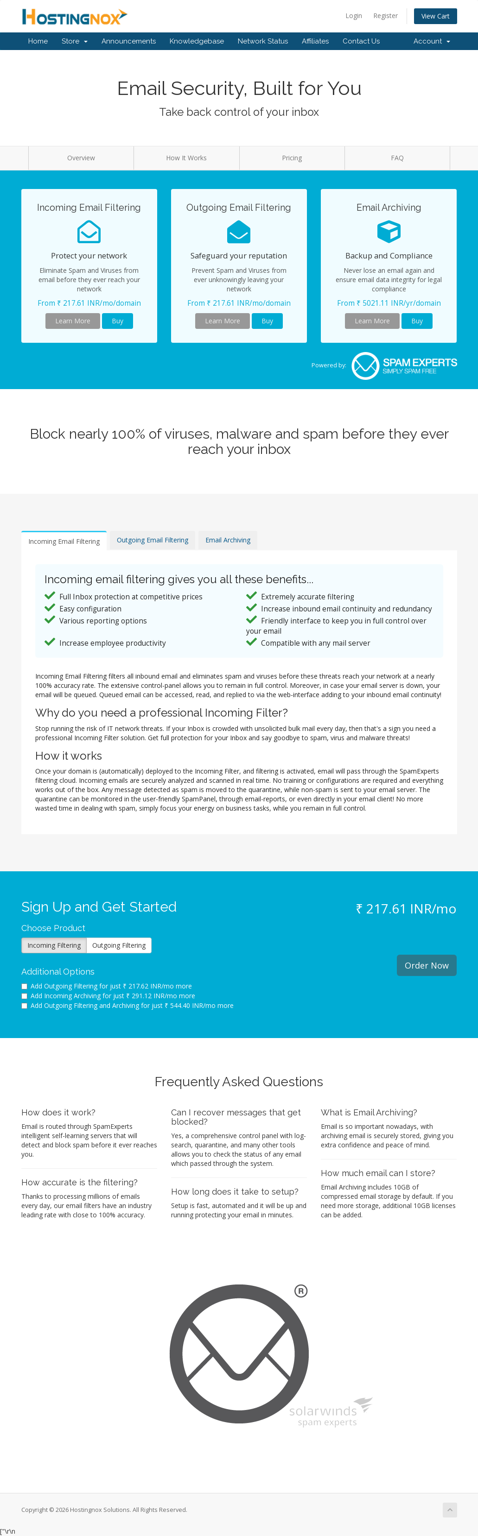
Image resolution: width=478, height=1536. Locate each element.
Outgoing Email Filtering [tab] (152, 539)
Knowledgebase (197, 41)
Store (75, 41)
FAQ (397, 157)
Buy (117, 320)
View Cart (435, 16)
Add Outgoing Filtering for (106, 986)
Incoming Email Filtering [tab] (64, 541)
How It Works (186, 157)
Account (432, 41)
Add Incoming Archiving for (108, 995)
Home (38, 41)
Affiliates (315, 41)
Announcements (129, 41)
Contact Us (361, 41)
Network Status (263, 41)
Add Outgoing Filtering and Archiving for (127, 1005)
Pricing (292, 157)
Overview (81, 157)
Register (385, 15)
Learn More (72, 320)
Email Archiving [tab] (227, 539)
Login (353, 15)
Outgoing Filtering (119, 945)
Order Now (427, 965)
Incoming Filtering (54, 945)
